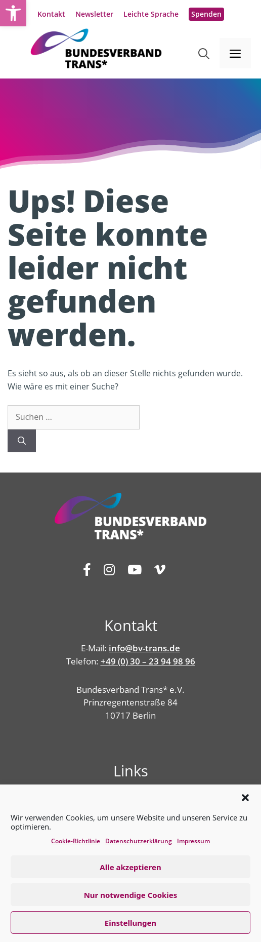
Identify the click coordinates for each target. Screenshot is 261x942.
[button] (245, 798)
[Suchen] (22, 441)
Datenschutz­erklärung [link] (138, 841)
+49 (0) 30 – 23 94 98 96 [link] (148, 661)
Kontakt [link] (51, 14)
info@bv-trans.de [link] (144, 648)
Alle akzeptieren (130, 867)
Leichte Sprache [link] (151, 14)
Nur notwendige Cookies (131, 895)
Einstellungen (130, 923)
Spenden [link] (206, 14)
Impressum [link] (193, 841)
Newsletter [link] (94, 14)
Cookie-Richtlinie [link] (75, 841)
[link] (13, 13)
